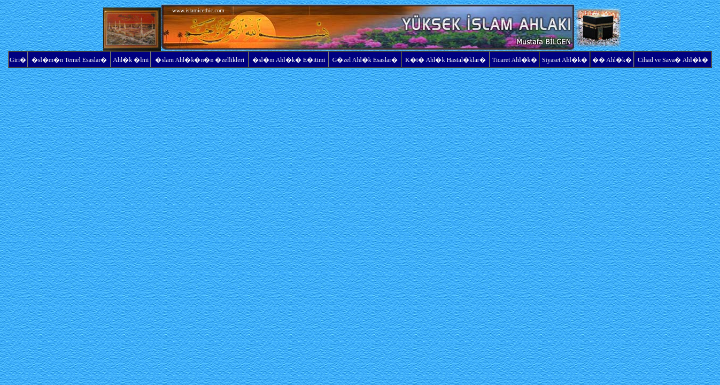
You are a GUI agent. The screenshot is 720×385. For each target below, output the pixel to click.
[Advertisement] (53, 28)
